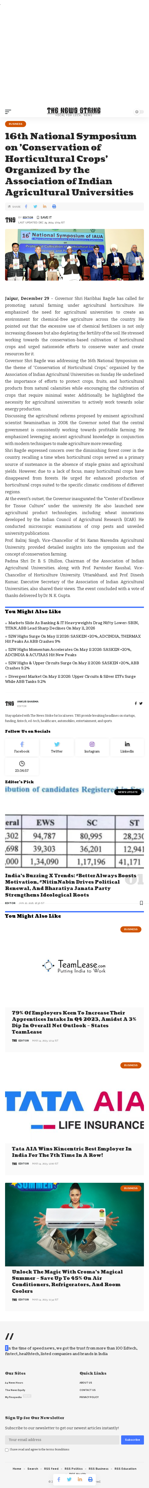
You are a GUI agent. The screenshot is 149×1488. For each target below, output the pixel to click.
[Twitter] (57, 747)
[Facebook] (136, 703)
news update (128, 792)
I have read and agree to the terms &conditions (39, 1449)
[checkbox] (6, 1450)
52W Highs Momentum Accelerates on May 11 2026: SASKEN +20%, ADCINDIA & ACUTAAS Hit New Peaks (68, 652)
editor (28, 217)
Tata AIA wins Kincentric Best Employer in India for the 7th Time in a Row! (72, 1152)
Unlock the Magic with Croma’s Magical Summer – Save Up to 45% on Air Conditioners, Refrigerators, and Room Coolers (67, 1282)
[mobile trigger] (9, 112)
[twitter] (141, 703)
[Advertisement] (74, 56)
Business (15, 123)
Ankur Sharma (28, 701)
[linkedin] (127, 747)
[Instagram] (92, 747)
